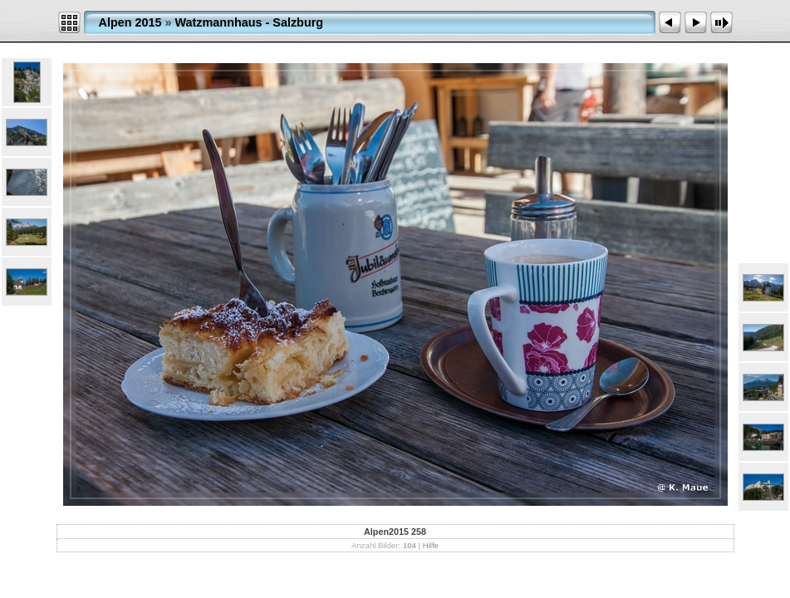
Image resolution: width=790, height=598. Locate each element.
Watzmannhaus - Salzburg (249, 22)
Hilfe (431, 545)
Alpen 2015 (130, 22)
